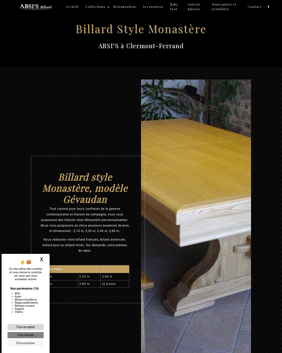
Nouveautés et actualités (224, 6)
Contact (255, 7)
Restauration (124, 7)
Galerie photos (194, 6)
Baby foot (174, 6)
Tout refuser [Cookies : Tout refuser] (25, 335)
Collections (95, 7)
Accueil (72, 7)
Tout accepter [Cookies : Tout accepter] (25, 327)
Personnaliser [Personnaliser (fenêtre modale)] (25, 343)
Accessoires (153, 7)
